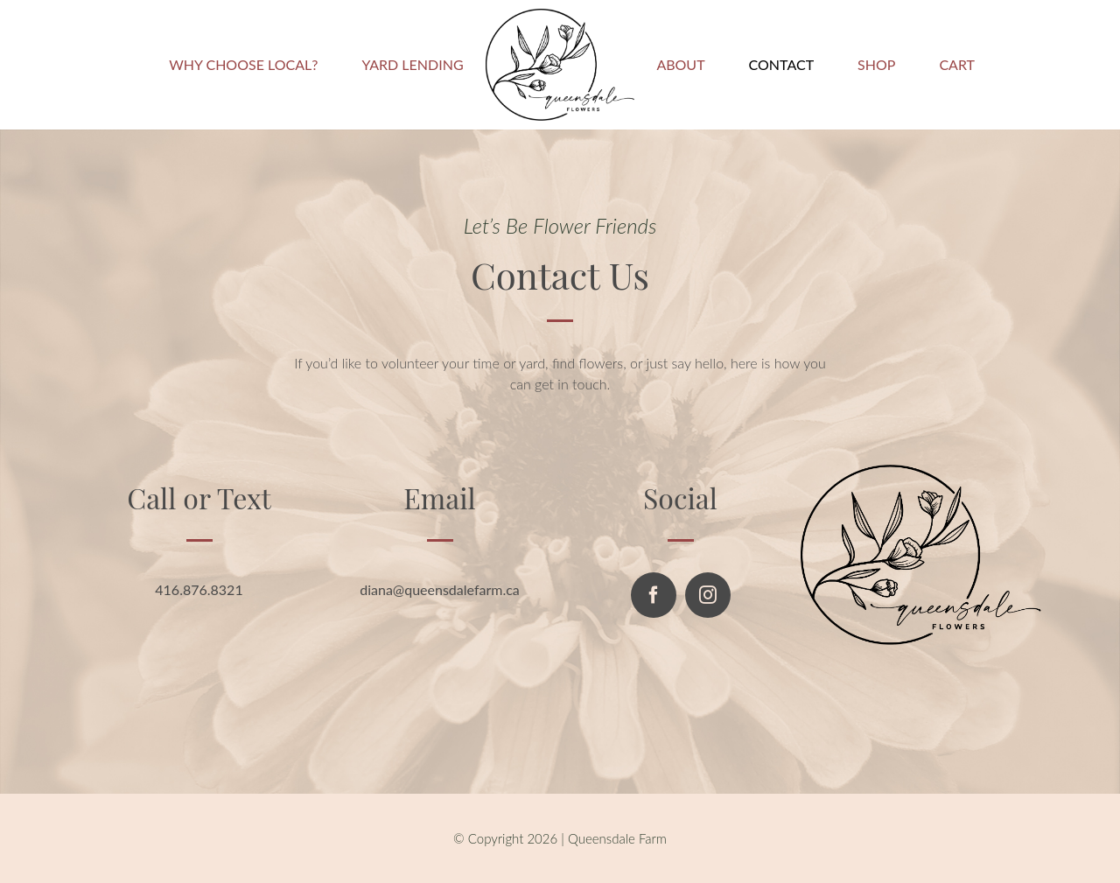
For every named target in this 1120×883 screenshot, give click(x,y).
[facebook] (653, 595)
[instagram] (708, 595)
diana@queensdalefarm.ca (440, 589)
